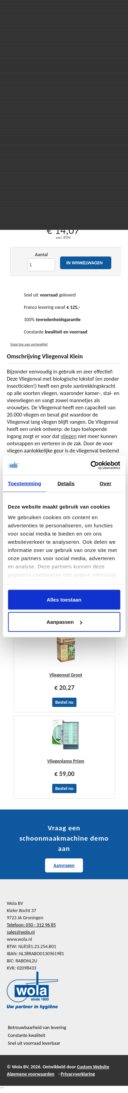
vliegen (68, 436)
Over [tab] (106, 483)
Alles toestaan (64, 599)
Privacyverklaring (78, 1074)
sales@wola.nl (21, 932)
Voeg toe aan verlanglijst (28, 344)
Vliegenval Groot (65, 675)
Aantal (41, 255)
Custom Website (93, 1067)
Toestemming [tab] (24, 483)
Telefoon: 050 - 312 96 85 (31, 925)
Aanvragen (64, 865)
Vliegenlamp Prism (65, 761)
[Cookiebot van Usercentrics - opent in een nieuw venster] (91, 465)
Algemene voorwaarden (30, 1074)
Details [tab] (65, 483)
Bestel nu (64, 702)
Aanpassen (64, 622)
